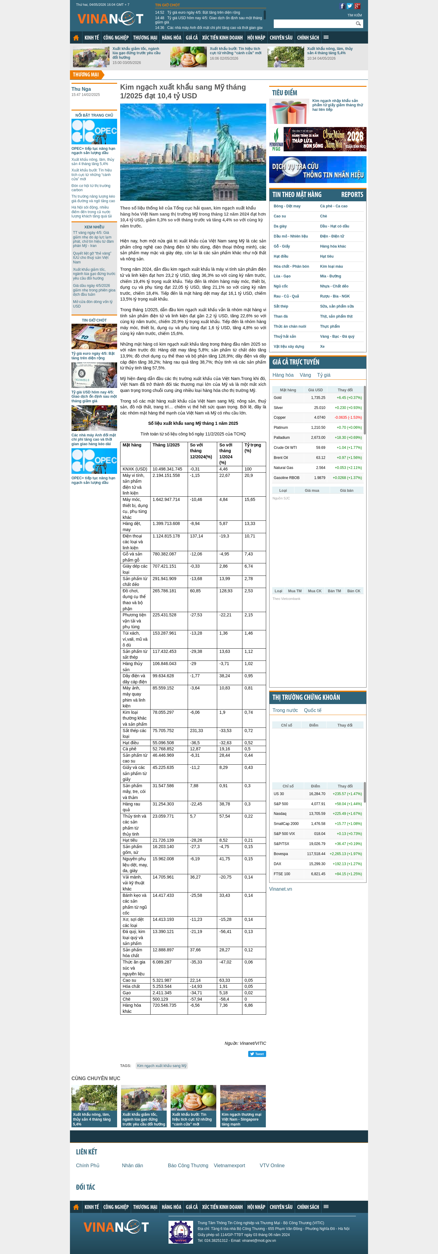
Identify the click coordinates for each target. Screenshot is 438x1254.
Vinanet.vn (280, 889)
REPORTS (352, 195)
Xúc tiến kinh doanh (222, 38)
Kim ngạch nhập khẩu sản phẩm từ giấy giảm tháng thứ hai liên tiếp (337, 105)
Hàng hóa (171, 38)
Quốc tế (313, 710)
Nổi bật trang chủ (94, 115)
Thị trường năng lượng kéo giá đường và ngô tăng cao (93, 198)
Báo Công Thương (188, 1165)
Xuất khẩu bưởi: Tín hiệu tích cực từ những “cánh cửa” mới (236, 51)
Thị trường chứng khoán (306, 698)
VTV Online (272, 1165)
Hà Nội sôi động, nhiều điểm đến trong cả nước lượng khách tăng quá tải (91, 211)
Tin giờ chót (167, 5)
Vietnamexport (229, 1165)
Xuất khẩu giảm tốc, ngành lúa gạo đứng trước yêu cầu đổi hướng (137, 53)
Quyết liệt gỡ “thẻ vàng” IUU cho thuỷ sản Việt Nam (92, 257)
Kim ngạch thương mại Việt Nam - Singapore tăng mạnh (241, 1119)
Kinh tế (92, 38)
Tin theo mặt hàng (297, 195)
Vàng (305, 375)
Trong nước (285, 710)
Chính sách (308, 38)
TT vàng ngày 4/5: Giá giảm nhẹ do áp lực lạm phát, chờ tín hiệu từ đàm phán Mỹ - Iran (93, 239)
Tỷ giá (324, 375)
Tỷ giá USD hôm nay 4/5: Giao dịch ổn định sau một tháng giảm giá (208, 20)
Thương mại (145, 38)
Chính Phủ (87, 1165)
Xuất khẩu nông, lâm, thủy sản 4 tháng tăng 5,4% (330, 51)
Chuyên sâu (281, 38)
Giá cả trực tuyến (296, 362)
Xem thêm (326, 37)
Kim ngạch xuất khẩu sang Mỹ (161, 1066)
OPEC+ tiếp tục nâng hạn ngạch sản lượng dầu (93, 150)
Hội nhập (256, 38)
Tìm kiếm (354, 15)
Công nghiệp (116, 38)
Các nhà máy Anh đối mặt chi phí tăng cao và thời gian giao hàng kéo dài (209, 30)
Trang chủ (76, 38)
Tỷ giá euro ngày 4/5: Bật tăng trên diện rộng (197, 12)
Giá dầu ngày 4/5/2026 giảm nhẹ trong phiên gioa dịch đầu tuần (94, 290)
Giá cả (192, 38)
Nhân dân (132, 1165)
